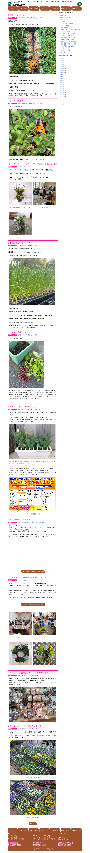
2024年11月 (63, 94)
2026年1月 (63, 66)
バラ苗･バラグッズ (66, 48)
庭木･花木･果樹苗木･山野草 (68, 44)
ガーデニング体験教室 (67, 35)
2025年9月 (63, 74)
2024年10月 (63, 96)
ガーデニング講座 (23, 166)
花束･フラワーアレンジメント (69, 38)
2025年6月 (63, 80)
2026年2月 (63, 64)
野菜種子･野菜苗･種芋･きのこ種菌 (32, 18)
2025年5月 (63, 82)
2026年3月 (63, 62)
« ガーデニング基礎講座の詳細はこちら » (33, 604)
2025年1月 (63, 90)
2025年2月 (63, 88)
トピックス (63, 15)
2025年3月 (63, 86)
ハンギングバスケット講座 (68, 33)
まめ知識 (37, 409)
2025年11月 (63, 70)
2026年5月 (63, 58)
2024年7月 (63, 102)
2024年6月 (63, 104)
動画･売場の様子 (65, 8)
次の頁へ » (33, 823)
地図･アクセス (45, 8)
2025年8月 (63, 76)
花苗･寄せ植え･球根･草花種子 (26, 409)
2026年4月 (63, 60)
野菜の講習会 (64, 19)
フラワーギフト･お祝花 (67, 40)
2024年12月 (63, 92)
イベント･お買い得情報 (67, 23)
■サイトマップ (62, 833)
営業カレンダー (34, 8)
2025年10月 (63, 72)
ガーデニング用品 (65, 50)
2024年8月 (63, 100)
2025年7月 (63, 78)
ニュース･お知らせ (66, 25)
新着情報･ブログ (76, 8)
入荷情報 (20, 18)
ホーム (13, 8)
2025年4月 (63, 84)
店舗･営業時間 (23, 8)
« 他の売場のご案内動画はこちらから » (33, 571)
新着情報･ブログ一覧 (66, 17)
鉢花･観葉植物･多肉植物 (67, 46)
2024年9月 (63, 98)
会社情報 (55, 8)
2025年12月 (63, 68)
